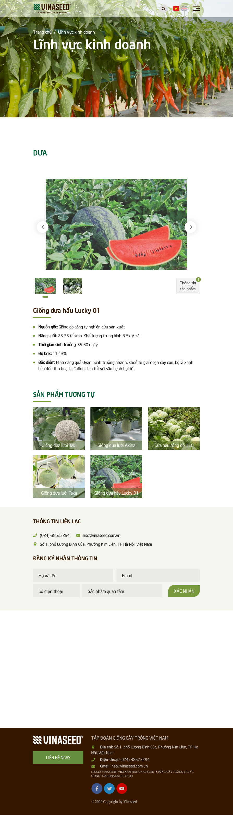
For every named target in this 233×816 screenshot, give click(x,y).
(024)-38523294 (135, 760)
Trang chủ (42, 31)
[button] (43, 228)
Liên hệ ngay (58, 757)
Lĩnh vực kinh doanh (76, 31)
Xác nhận (184, 591)
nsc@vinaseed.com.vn (130, 766)
